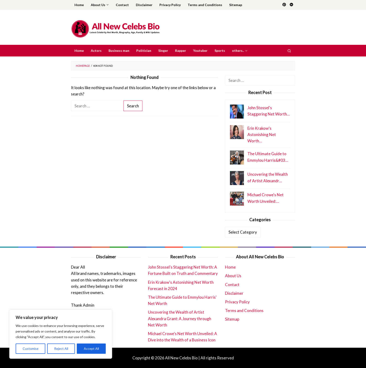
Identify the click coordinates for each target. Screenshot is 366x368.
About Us (233, 275)
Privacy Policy (237, 301)
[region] (60, 334)
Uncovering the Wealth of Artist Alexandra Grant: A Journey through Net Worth (179, 318)
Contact (232, 284)
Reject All (61, 348)
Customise (31, 348)
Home (230, 267)
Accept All (91, 348)
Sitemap (232, 319)
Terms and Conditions (244, 310)
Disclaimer (234, 293)
